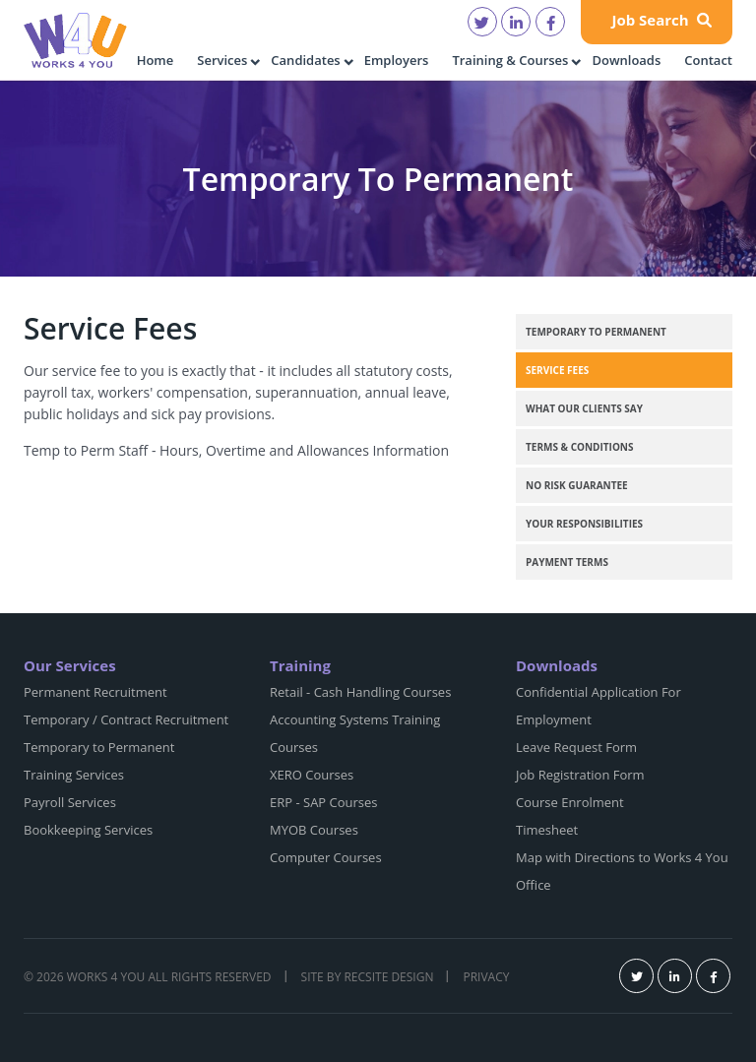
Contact (708, 60)
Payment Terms (567, 562)
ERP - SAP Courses (324, 802)
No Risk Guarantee (577, 485)
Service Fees (557, 370)
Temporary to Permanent (596, 332)
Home (155, 60)
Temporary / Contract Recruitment (126, 719)
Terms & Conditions (580, 447)
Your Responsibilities (584, 524)
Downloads (626, 60)
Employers (396, 60)
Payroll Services (70, 802)
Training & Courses (510, 60)
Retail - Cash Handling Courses (360, 692)
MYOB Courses (314, 830)
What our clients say (584, 408)
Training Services (74, 774)
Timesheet (547, 830)
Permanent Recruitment (95, 692)
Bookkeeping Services (88, 830)
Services (222, 60)
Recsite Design (388, 976)
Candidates (305, 60)
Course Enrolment (570, 802)
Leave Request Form (576, 747)
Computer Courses (326, 857)
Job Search (661, 20)
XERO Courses (311, 774)
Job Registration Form (580, 774)
